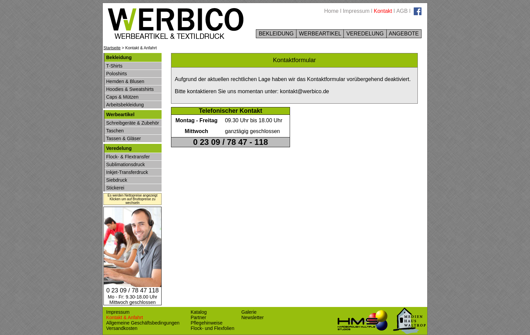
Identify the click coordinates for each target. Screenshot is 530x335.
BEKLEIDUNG (276, 33)
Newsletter (252, 317)
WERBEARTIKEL (319, 33)
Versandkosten (122, 328)
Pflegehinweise (206, 323)
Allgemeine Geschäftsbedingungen (142, 323)
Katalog (199, 312)
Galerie (249, 312)
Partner (198, 317)
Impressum (356, 11)
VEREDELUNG (365, 33)
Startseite (112, 48)
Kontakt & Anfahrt (124, 317)
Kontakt (383, 11)
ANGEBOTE (404, 33)
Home (331, 11)
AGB (402, 11)
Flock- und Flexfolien (212, 328)
